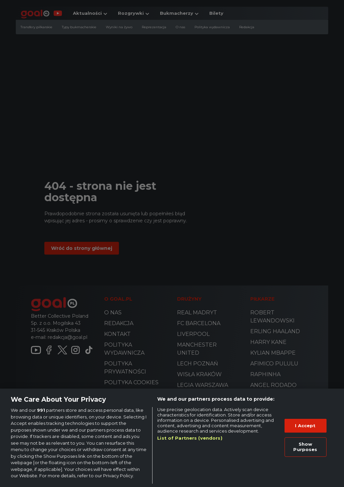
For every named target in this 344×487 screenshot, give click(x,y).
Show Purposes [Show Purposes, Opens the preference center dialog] (305, 446)
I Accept (305, 425)
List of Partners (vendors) (189, 438)
